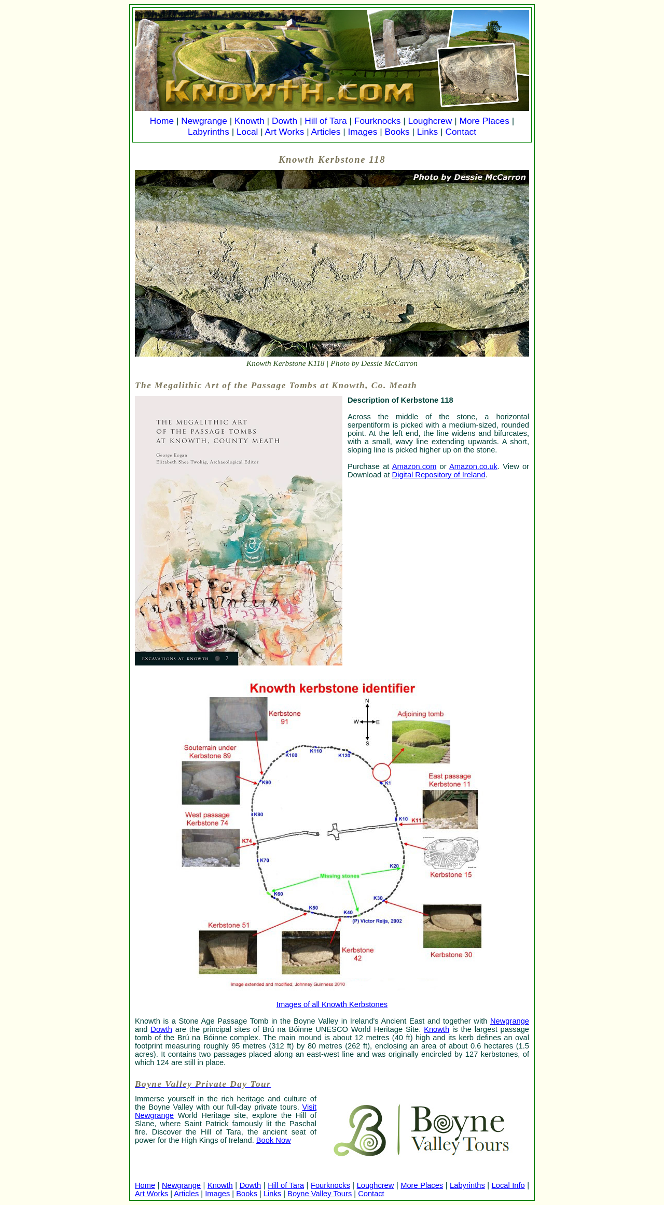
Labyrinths (208, 131)
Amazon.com (414, 466)
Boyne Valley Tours (319, 1193)
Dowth (284, 121)
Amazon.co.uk (473, 466)
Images (363, 131)
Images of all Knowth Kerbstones (332, 1004)
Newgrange (204, 121)
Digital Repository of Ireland (439, 475)
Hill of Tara (326, 121)
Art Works (285, 131)
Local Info (508, 1185)
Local (247, 131)
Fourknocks (377, 121)
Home (162, 121)
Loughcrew (430, 121)
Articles (326, 131)
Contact (460, 131)
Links (427, 131)
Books (396, 131)
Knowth (249, 121)
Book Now (273, 1140)
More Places (484, 121)
